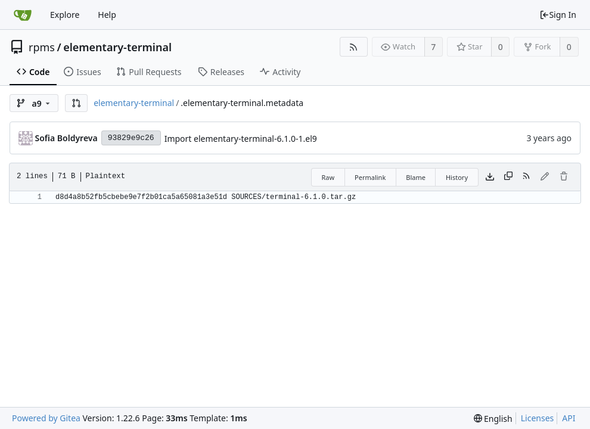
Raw (327, 177)
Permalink (370, 177)
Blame (416, 177)
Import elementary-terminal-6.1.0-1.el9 (240, 138)
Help (107, 14)
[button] (76, 103)
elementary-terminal (117, 47)
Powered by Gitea (46, 418)
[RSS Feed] (354, 47)
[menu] (493, 418)
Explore (64, 14)
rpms (42, 47)
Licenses (537, 418)
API (568, 418)
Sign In (557, 14)
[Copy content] (508, 177)
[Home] (22, 15)
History (457, 177)
